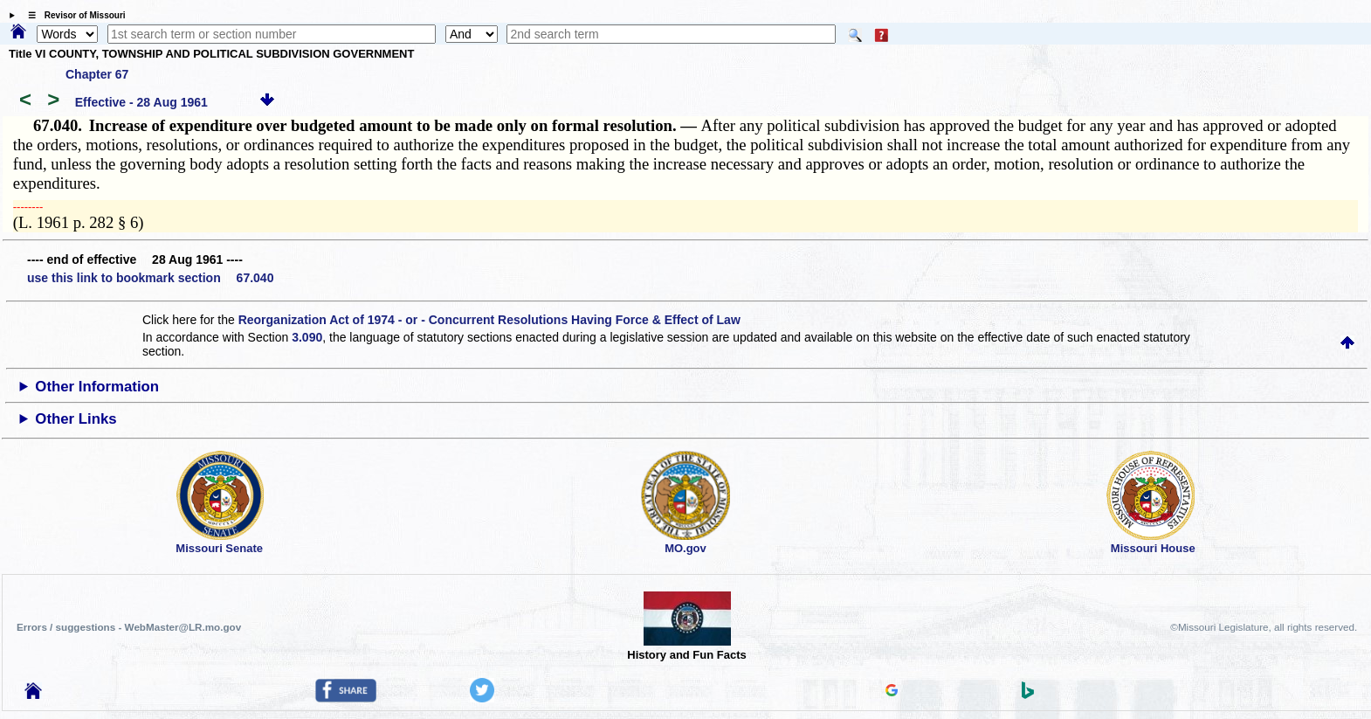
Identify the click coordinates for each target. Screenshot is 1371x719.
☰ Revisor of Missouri (72, 15)
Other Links (75, 419)
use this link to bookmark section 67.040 (150, 278)
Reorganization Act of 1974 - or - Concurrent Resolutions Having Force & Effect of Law (489, 320)
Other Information (97, 386)
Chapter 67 (96, 74)
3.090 (307, 337)
